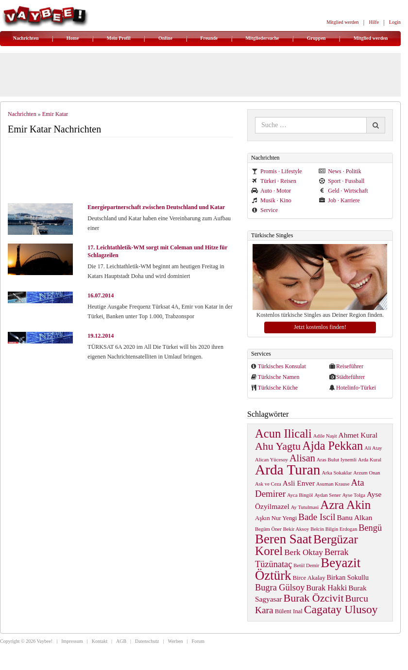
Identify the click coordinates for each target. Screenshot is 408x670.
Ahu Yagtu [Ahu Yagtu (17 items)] (278, 446)
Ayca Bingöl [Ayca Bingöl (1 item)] (300, 495)
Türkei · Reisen (273, 181)
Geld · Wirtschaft (343, 190)
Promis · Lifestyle (276, 171)
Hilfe (374, 22)
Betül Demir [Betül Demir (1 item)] (306, 565)
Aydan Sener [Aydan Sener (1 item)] (327, 495)
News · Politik (340, 171)
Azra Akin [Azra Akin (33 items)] (345, 504)
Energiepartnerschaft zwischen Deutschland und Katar (156, 207)
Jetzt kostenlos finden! (320, 327)
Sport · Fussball (341, 181)
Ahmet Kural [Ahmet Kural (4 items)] (358, 435)
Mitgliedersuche (262, 38)
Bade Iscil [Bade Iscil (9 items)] (316, 517)
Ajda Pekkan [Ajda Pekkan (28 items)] (332, 445)
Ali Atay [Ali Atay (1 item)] (373, 448)
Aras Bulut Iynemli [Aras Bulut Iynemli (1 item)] (337, 459)
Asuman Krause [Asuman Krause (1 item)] (332, 484)
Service (264, 210)
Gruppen (316, 38)
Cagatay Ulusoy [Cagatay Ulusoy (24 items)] (341, 609)
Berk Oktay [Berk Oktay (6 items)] (303, 552)
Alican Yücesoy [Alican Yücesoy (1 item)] (271, 459)
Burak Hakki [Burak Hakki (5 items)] (326, 587)
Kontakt (99, 641)
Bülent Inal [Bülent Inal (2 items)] (289, 611)
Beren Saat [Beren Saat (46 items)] (283, 539)
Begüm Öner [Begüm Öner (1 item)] (268, 529)
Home (73, 38)
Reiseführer (349, 366)
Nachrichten (26, 38)
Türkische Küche (278, 387)
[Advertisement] (124, 171)
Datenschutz (147, 641)
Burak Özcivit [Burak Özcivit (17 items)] (314, 598)
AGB (121, 641)
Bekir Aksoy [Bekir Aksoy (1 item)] (296, 529)
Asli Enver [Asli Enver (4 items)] (299, 483)
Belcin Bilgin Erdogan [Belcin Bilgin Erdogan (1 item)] (333, 529)
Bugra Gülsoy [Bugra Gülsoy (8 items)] (280, 587)
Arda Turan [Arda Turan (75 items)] (287, 469)
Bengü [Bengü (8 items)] (370, 528)
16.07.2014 (100, 295)
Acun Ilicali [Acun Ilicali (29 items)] (283, 433)
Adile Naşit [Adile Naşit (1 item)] (325, 436)
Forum (197, 641)
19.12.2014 (100, 335)
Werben (175, 641)
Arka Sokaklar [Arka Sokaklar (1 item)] (337, 472)
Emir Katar (55, 114)
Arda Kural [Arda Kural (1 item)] (369, 459)
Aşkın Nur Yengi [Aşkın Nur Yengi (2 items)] (276, 518)
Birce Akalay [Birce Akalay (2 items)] (309, 577)
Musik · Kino (271, 200)
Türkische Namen (279, 377)
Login (395, 22)
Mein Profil (119, 38)
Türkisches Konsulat (282, 366)
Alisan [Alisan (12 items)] (302, 458)
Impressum (72, 641)
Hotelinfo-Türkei (356, 387)
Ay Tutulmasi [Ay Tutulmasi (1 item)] (305, 507)
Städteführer (350, 377)
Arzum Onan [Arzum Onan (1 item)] (366, 472)
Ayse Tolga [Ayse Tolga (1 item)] (354, 495)
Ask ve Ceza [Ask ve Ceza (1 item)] (268, 484)
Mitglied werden (342, 22)
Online (165, 38)
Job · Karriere (339, 200)
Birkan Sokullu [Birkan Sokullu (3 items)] (348, 577)
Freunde (209, 38)
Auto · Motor (271, 190)
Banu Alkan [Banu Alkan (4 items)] (354, 517)
